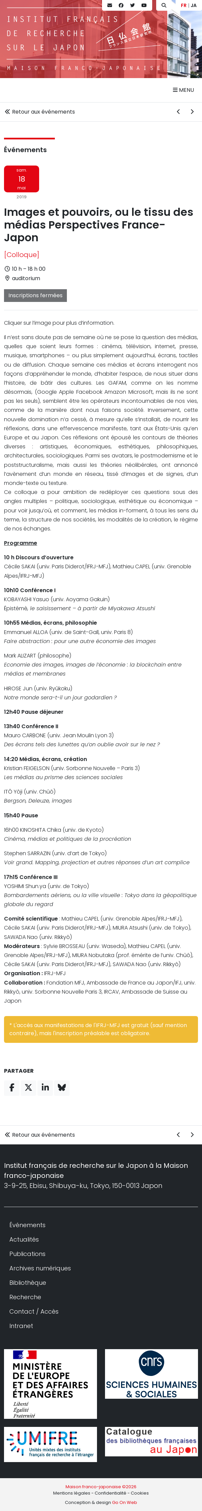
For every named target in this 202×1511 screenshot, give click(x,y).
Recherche (25, 1297)
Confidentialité (110, 1493)
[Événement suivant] (192, 112)
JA (194, 5)
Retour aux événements (39, 112)
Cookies (140, 1493)
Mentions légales (71, 1493)
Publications (27, 1254)
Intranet (21, 1326)
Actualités (24, 1239)
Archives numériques (40, 1268)
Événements (25, 149)
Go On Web (124, 1502)
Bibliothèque (27, 1282)
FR (184, 5)
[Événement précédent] (179, 112)
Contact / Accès (34, 1311)
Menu (183, 90)
